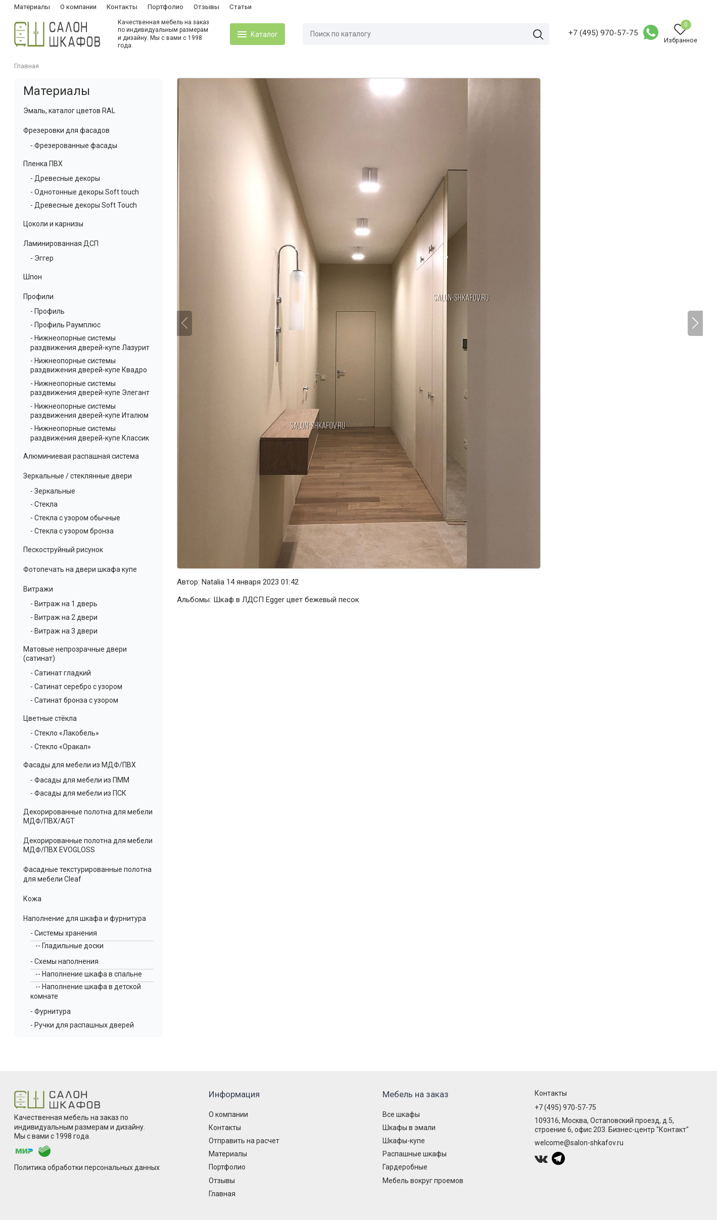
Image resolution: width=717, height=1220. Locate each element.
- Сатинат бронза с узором (74, 700)
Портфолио (165, 7)
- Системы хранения (63, 933)
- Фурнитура (50, 1011)
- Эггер (42, 258)
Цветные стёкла (50, 718)
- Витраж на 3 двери (64, 631)
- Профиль (47, 311)
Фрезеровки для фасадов (66, 130)
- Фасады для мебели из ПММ (79, 780)
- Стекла (44, 504)
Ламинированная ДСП (61, 243)
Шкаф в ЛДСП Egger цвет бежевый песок (286, 599)
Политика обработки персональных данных (87, 1167)
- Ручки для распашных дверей (82, 1025)
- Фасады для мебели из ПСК (78, 793)
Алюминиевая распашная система (81, 456)
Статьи (240, 7)
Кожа (32, 899)
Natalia (213, 582)
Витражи (38, 589)
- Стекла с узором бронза (72, 531)
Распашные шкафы (415, 1154)
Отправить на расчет (244, 1141)
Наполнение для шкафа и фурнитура (84, 918)
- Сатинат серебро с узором (76, 686)
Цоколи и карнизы (53, 224)
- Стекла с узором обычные (75, 518)
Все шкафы (401, 1114)
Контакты (122, 7)
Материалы (32, 7)
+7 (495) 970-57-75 (603, 32)
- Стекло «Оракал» (60, 747)
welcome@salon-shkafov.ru (579, 1143)
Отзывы (206, 7)
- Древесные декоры (65, 178)
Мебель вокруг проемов (423, 1181)
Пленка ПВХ (43, 164)
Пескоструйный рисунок (63, 550)
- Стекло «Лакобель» (64, 733)
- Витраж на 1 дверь (64, 604)
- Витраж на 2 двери (64, 617)
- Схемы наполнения (64, 961)
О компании (78, 7)
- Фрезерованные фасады (73, 145)
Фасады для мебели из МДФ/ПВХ (79, 765)
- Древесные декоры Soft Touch (83, 205)
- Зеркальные (52, 491)
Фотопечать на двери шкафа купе (80, 569)
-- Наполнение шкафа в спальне (88, 974)
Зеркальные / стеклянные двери (77, 476)
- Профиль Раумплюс (65, 325)
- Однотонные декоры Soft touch (84, 192)
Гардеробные (405, 1167)
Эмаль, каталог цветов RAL (69, 111)
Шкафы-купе (404, 1141)
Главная (222, 1194)
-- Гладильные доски (69, 946)
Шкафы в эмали (409, 1128)
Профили (38, 296)
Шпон (32, 277)
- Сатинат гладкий (60, 673)
